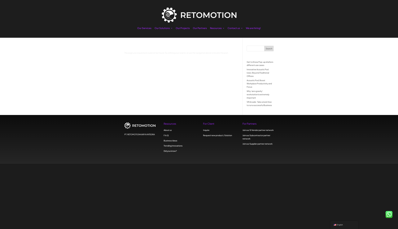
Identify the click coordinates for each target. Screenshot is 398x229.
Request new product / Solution (217, 135)
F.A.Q (166, 135)
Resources (216, 28)
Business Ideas (170, 140)
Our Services (144, 28)
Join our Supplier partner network (258, 143)
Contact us (234, 28)
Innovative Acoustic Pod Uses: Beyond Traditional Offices (258, 72)
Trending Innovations (173, 145)
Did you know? (170, 151)
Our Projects (183, 28)
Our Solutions (162, 28)
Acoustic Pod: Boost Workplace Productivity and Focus (259, 83)
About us (168, 130)
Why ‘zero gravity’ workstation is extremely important (258, 94)
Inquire (206, 130)
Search (269, 48)
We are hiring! (253, 28)
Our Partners (200, 28)
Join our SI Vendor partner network (258, 130)
